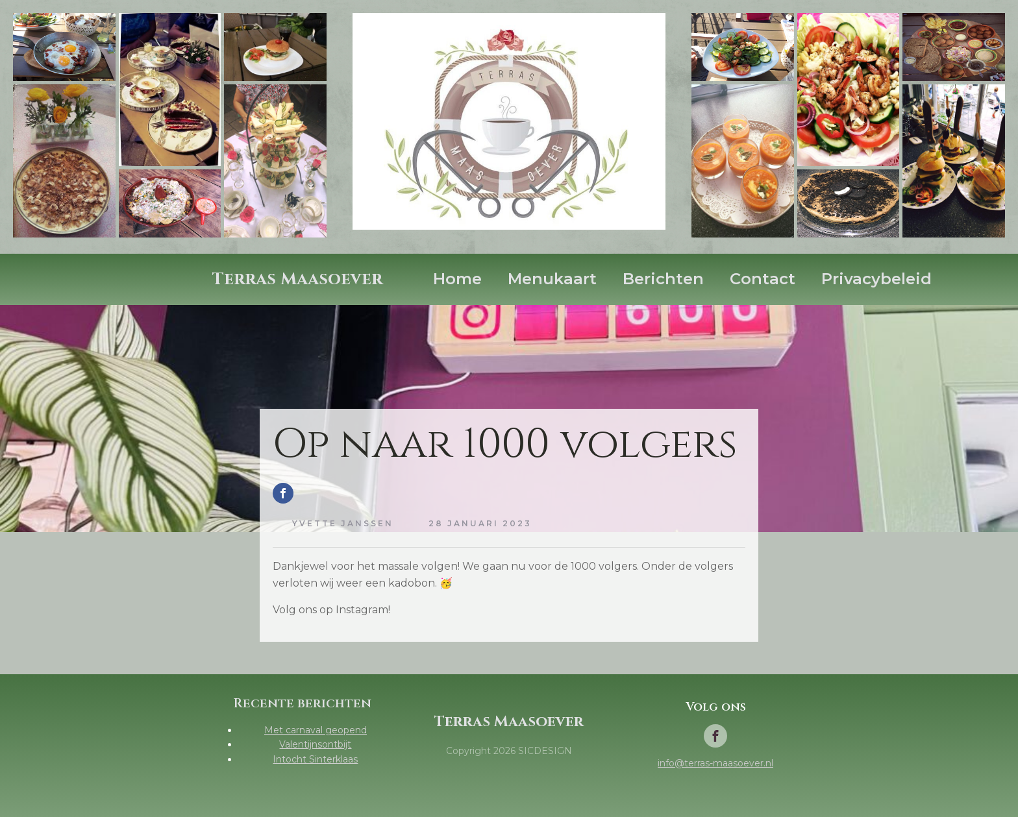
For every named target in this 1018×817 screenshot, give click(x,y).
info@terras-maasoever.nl (715, 763)
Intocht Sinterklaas (315, 759)
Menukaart (552, 278)
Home (457, 278)
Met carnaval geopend (315, 730)
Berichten (663, 278)
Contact (762, 278)
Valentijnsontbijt (315, 744)
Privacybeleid (876, 278)
